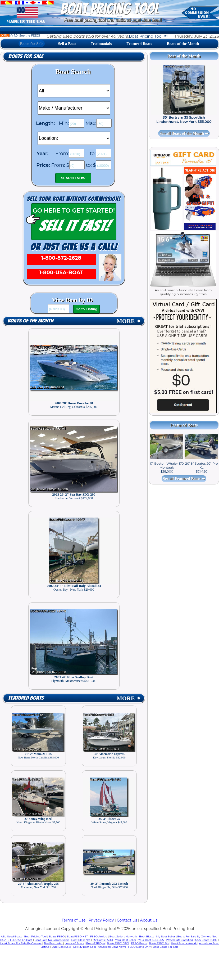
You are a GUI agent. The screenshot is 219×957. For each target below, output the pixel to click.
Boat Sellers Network (123, 936)
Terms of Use (73, 920)
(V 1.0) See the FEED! (20, 35)
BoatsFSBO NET (77, 936)
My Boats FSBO (103, 940)
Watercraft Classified (179, 940)
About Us (148, 920)
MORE (129, 321)
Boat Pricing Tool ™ (148, 36)
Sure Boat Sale (61, 947)
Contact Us (127, 920)
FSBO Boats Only (139, 947)
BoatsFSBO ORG (118, 943)
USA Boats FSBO (206, 940)
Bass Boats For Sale (166, 947)
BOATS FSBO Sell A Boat (16, 940)
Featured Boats (139, 44)
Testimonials (101, 44)
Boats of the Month (183, 44)
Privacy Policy (101, 920)
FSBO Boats (139, 943)
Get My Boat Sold (84, 947)
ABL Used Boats (11, 936)
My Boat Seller (165, 936)
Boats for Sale (31, 44)
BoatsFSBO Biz (159, 943)
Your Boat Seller (125, 940)
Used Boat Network (184, 943)
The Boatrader (53, 943)
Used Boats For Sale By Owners (21, 943)
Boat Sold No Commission (52, 940)
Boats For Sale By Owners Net (197, 936)
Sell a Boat (67, 44)
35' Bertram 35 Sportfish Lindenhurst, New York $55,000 (184, 119)
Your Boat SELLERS (151, 940)
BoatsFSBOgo (95, 943)
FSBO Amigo (98, 936)
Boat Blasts (146, 936)
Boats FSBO (57, 936)
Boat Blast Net (80, 940)
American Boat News (112, 947)
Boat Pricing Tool (35, 936)
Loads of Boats (74, 943)
